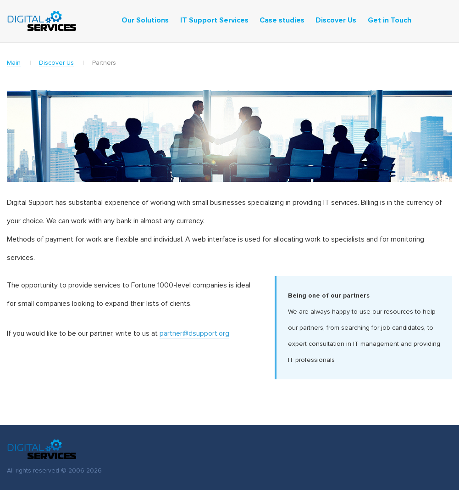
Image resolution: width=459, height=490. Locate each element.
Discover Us (56, 63)
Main (14, 63)
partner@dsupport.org (194, 333)
